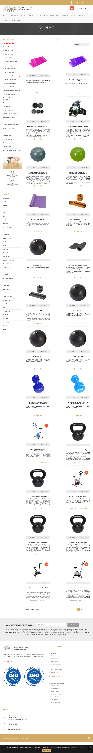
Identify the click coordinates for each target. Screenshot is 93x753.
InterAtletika (7, 304)
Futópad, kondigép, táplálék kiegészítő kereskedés (26, 8)
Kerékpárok (7, 136)
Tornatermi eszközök (10, 94)
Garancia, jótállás (54, 692)
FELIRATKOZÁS (73, 625)
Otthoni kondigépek (10, 72)
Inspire (5, 329)
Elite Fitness (7, 300)
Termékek (14, 15)
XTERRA (5, 318)
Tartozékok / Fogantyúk (11, 125)
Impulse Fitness (8, 278)
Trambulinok (7, 106)
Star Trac (6, 235)
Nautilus (5, 249)
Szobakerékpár (8, 54)
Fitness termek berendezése (57, 683)
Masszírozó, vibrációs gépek (12, 76)
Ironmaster (6, 289)
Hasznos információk (51, 15)
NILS (4, 202)
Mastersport (7, 256)
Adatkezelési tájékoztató (56, 697)
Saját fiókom (85, 2)
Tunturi (5, 213)
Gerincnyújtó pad (8, 143)
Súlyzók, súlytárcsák (10, 80)
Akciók (72, 15)
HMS (4, 293)
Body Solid (6, 220)
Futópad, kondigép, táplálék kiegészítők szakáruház (21, 648)
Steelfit (5, 275)
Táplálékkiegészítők (10, 65)
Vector (5, 282)
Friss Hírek (64, 15)
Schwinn (5, 326)
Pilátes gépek (7, 139)
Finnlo (5, 245)
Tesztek (23, 15)
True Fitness (7, 311)
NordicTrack (7, 238)
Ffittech (5, 315)
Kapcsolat (20, 21)
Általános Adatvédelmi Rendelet (44, 629)
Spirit (5, 307)
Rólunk (30, 15)
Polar (4, 231)
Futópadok (6, 47)
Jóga (4, 132)
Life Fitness (7, 227)
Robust (53, 32)
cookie (75, 747)
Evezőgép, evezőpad (10, 61)
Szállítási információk (55, 694)
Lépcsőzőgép (7, 58)
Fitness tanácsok (9, 21)
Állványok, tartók (8, 128)
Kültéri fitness (7, 103)
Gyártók (38, 15)
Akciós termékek (9, 43)
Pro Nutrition (7, 264)
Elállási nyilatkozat (54, 703)
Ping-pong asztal (8, 110)
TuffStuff (6, 286)
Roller (5, 121)
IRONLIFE (6, 198)
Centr (5, 333)
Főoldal (5, 15)
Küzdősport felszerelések (11, 91)
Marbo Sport (7, 242)
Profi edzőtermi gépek (10, 69)
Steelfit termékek (9, 117)
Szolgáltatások (53, 686)
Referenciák (81, 15)
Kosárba (44, 75)
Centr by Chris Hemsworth (11, 150)
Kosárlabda (7, 146)
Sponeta (6, 253)
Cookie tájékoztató (54, 700)
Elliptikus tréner (8, 50)
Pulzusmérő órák (8, 87)
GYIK (51, 705)
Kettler (5, 205)
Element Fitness (8, 260)
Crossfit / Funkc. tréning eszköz (11, 99)
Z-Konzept (6, 271)
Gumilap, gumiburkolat (10, 114)
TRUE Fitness (7, 297)
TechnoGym (7, 267)
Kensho (5, 216)
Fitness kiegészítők (9, 83)
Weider (5, 224)
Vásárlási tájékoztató (55, 689)
